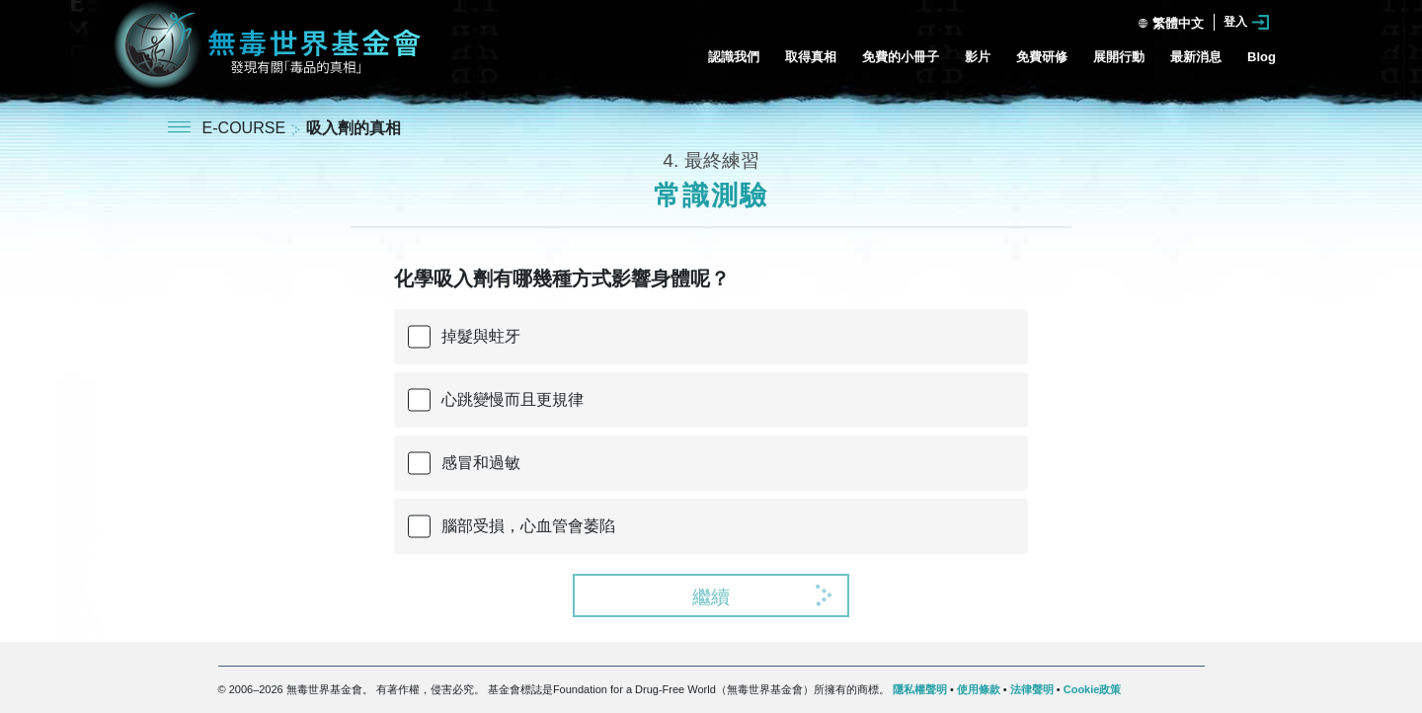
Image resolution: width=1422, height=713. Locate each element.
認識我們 (733, 56)
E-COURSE (246, 127)
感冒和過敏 (480, 462)
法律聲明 (1032, 689)
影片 (977, 56)
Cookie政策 (1093, 689)
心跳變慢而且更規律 (512, 399)
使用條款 (978, 689)
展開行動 (1119, 56)
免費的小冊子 (900, 56)
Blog (1261, 56)
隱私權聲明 (920, 689)
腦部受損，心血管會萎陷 (528, 525)
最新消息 (1196, 56)
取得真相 (810, 56)
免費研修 (1041, 56)
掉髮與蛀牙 (480, 336)
